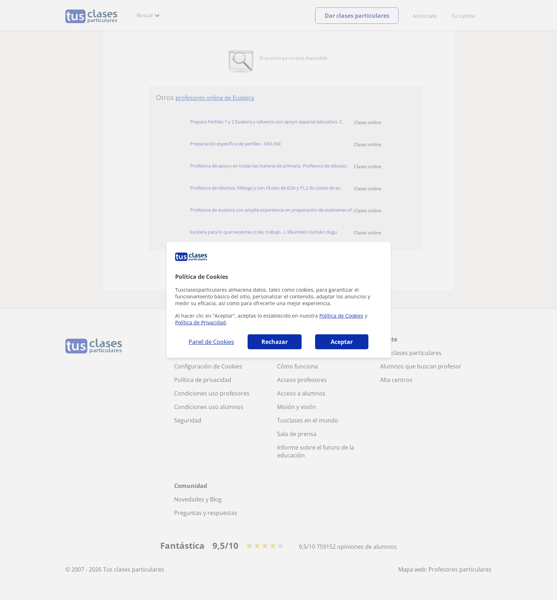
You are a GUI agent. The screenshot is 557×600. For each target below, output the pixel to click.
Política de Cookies (341, 315)
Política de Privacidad (200, 322)
